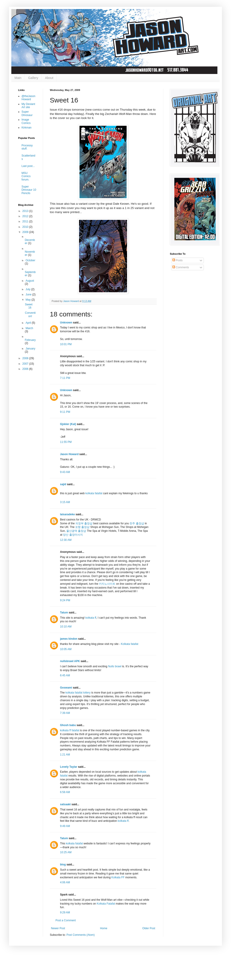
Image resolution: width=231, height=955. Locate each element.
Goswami (66, 687)
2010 (25, 226)
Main (17, 78)
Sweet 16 (28, 306)
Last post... (28, 166)
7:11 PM (65, 378)
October (30, 260)
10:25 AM (66, 852)
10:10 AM (66, 626)
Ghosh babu (68, 725)
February (30, 340)
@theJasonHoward (28, 98)
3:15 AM (65, 502)
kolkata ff (90, 617)
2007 (25, 363)
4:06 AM (65, 882)
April (29, 322)
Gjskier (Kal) (68, 424)
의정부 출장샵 (83, 523)
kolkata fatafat (94, 493)
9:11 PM (65, 411)
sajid (63, 484)
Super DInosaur (27, 113)
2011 (25, 221)
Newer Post (58, 928)
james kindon (68, 638)
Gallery (33, 78)
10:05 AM (66, 649)
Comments (180, 267)
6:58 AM (65, 792)
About (49, 78)
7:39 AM (65, 713)
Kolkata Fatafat (106, 903)
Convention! (30, 314)
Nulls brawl (114, 666)
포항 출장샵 (82, 527)
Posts (177, 260)
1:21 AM (65, 754)
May (28, 299)
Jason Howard (69, 454)
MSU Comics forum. (26, 176)
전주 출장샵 (137, 523)
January (30, 348)
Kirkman (26, 127)
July (28, 289)
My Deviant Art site (28, 105)
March (29, 328)
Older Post (148, 928)
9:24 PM (65, 600)
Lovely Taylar (68, 766)
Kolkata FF (118, 877)
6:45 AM (65, 675)
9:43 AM (65, 472)
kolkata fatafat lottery (78, 692)
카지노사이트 (107, 583)
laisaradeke (67, 514)
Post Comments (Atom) (80, 934)
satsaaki (65, 804)
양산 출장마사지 (73, 534)
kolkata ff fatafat (69, 730)
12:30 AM (66, 540)
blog (63, 864)
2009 (25, 232)
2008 (25, 358)
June (29, 294)
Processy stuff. (27, 147)
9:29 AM (65, 912)
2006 (25, 369)
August (30, 280)
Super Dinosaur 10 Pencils (29, 190)
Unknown (66, 322)
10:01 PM (66, 344)
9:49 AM (65, 826)
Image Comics (26, 121)
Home (103, 928)
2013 (25, 211)
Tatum (64, 612)
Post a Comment (65, 920)
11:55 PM (66, 442)
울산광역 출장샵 (76, 530)
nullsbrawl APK (70, 661)
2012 (25, 216)
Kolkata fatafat (129, 644)
